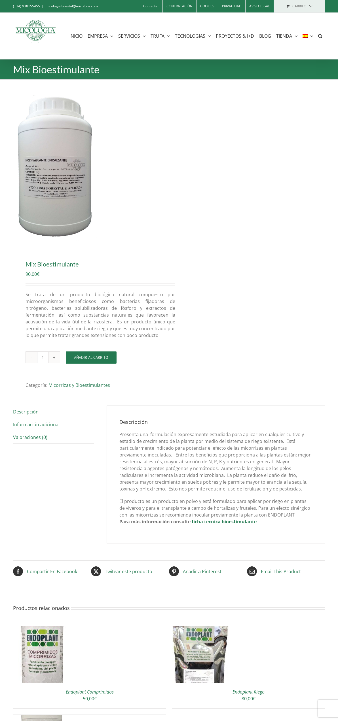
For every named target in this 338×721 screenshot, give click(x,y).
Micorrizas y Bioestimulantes (79, 385)
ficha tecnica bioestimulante (224, 522)
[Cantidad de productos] (42, 357)
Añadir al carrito (91, 357)
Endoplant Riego (249, 692)
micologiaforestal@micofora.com (71, 6)
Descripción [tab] (26, 412)
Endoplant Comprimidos (90, 692)
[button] (320, 36)
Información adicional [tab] (36, 424)
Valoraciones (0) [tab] (30, 437)
